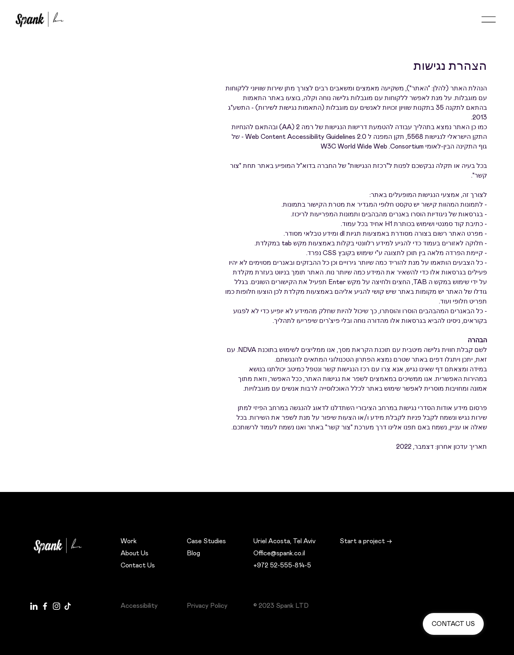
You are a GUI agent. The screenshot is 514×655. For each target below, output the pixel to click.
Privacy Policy (207, 606)
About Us (134, 553)
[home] (43, 19)
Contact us (453, 624)
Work (129, 541)
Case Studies (206, 541)
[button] (488, 19)
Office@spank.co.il (279, 553)
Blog (193, 553)
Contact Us (138, 565)
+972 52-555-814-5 (282, 565)
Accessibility (139, 606)
